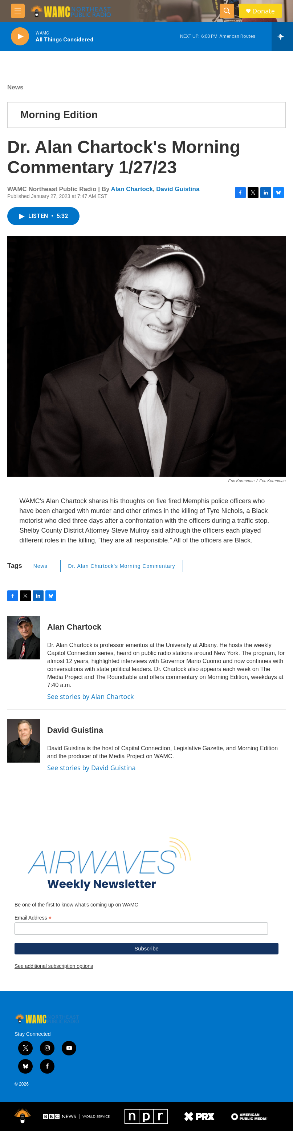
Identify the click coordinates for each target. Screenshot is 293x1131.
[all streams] (282, 36)
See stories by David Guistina (91, 767)
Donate (263, 11)
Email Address (33, 917)
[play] (20, 36)
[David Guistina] (23, 741)
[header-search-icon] (227, 11)
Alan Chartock (132, 189)
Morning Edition (59, 114)
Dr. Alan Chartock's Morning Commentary (121, 566)
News (15, 87)
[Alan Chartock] (23, 637)
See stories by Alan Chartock (90, 696)
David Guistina (177, 189)
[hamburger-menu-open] (18, 11)
